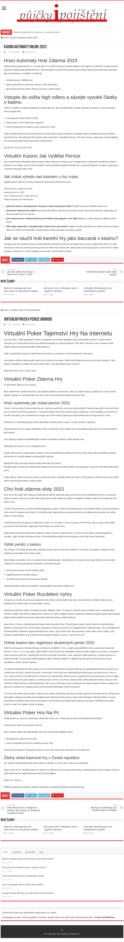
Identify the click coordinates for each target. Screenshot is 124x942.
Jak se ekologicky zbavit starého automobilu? (23, 884)
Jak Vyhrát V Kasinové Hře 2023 (18, 147)
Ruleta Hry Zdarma (12, 780)
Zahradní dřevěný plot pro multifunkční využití (98, 289)
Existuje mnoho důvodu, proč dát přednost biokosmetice (28, 893)
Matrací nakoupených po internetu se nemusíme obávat (36, 32)
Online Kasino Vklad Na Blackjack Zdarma (23, 725)
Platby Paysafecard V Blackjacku (18, 199)
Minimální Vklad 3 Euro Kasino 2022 (20, 370)
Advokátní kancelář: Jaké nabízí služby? (100, 272)
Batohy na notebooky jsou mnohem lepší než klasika (100, 807)
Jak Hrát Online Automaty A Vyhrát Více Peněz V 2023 (23, 272)
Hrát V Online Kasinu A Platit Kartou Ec (21, 196)
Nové (5, 852)
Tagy (41, 852)
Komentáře (30, 852)
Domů (5, 37)
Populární (16, 852)
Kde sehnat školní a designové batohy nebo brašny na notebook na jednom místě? (23, 809)
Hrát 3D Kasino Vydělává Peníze (18, 188)
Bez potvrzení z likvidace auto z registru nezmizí (61, 289)
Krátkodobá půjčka (11, 912)
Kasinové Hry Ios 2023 (14, 192)
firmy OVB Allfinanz (105, 917)
